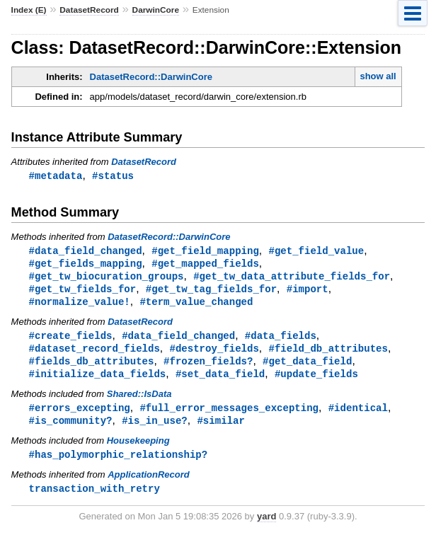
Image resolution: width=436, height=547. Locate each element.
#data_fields (280, 340)
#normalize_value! (79, 305)
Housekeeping (138, 449)
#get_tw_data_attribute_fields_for (291, 278)
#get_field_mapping (205, 251)
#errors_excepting (79, 415)
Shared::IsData (139, 401)
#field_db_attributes (327, 353)
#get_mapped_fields (205, 265)
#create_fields (71, 340)
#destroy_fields (213, 353)
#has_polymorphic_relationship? (118, 463)
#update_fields (316, 380)
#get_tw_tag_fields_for (211, 292)
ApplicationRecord (149, 483)
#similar (220, 428)
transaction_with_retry (94, 498)
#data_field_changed (85, 251)
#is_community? (71, 428)
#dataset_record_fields (94, 353)
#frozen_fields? (208, 367)
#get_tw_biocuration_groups (106, 278)
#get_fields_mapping (85, 265)
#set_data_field (220, 380)
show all (378, 76)
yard (266, 526)
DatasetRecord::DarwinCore (151, 76)
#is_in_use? (155, 428)
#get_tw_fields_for (83, 292)
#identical (358, 415)
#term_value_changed (196, 305)
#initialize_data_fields (97, 380)
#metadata (56, 176)
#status (113, 176)
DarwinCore (155, 10)
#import (307, 292)
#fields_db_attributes (91, 367)
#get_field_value (316, 251)
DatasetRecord (88, 10)
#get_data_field (307, 367)
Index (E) (29, 10)
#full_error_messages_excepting (229, 415)
